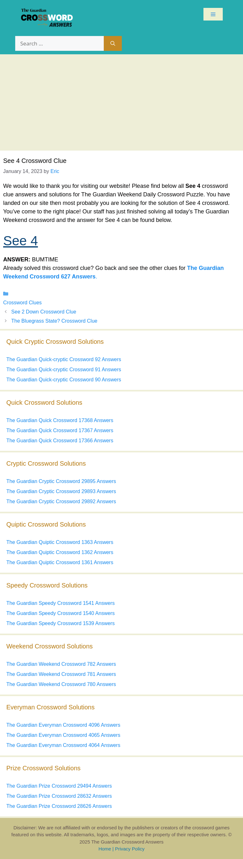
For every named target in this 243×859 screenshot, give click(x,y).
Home (104, 848)
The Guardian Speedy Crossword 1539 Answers (60, 623)
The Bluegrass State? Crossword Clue (54, 321)
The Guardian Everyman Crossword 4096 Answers (63, 725)
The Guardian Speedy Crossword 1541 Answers (60, 603)
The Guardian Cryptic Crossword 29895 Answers (61, 481)
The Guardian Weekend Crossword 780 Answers (61, 684)
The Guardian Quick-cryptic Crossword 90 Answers (63, 379)
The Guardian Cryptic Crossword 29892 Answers (61, 501)
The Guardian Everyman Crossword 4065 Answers (63, 735)
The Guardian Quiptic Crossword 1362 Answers (59, 552)
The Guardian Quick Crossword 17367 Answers (59, 430)
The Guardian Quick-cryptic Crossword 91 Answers (63, 369)
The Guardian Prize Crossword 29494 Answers (59, 786)
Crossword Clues (22, 302)
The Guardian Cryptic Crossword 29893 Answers (61, 491)
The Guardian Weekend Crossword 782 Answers (61, 664)
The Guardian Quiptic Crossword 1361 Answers (59, 562)
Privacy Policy (129, 848)
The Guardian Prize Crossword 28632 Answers (59, 796)
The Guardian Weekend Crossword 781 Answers (61, 674)
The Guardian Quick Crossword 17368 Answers (59, 420)
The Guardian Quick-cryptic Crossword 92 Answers (63, 359)
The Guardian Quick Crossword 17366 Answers (59, 440)
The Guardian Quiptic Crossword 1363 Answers (59, 542)
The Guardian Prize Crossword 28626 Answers (59, 806)
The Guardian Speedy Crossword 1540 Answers (60, 613)
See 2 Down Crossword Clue (43, 311)
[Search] (113, 43)
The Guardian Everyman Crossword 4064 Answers (63, 745)
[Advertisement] (121, 101)
